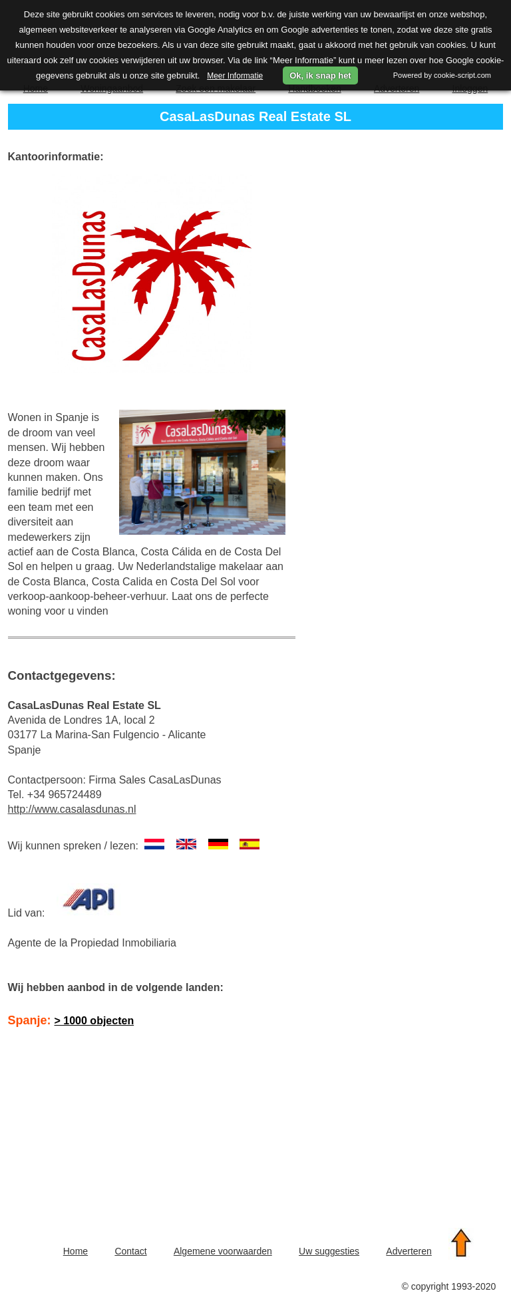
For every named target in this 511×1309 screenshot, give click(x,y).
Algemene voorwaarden (223, 1251)
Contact (130, 1251)
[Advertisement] (116, 1127)
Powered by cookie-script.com (442, 75)
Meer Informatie (235, 75)
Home (75, 1251)
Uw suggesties (329, 1251)
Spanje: (71, 1020)
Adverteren (408, 1251)
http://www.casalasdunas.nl (72, 809)
